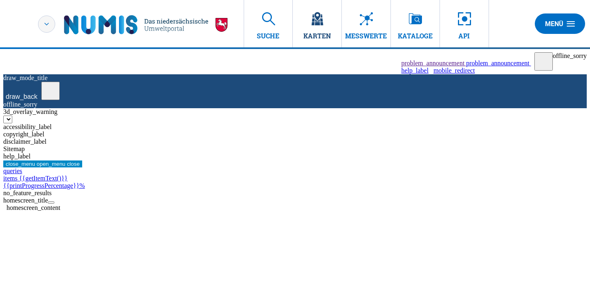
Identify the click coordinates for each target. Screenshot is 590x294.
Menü (560, 24)
